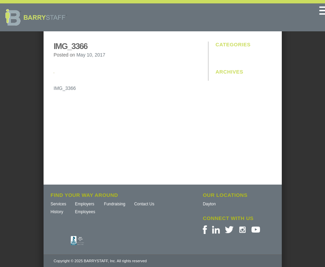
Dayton (209, 204)
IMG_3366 (65, 88)
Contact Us (144, 204)
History (57, 211)
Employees (85, 211)
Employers (84, 204)
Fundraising (115, 204)
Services (58, 204)
